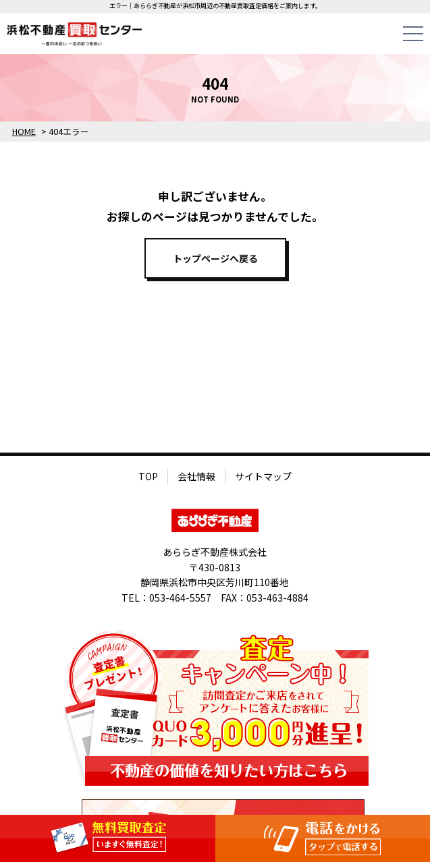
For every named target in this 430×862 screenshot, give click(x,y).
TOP (148, 476)
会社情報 (196, 476)
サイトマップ (263, 476)
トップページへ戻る (215, 258)
